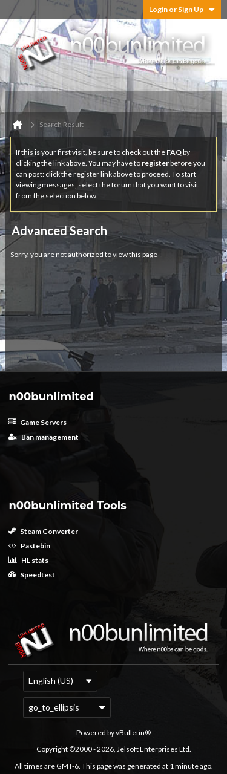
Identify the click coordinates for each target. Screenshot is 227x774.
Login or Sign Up (182, 9)
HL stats (28, 560)
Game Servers (37, 422)
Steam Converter (43, 531)
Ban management (43, 436)
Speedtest (31, 574)
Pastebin (29, 545)
